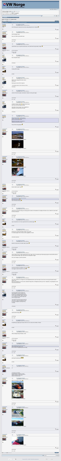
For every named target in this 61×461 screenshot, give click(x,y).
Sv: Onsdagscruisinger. (20, 24)
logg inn (12, 11)
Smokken (4, 66)
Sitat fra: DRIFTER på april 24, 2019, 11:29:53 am (18, 345)
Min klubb (6, 19)
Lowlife (3, 365)
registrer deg (17, 11)
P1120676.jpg (14, 417)
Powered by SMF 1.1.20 (25, 459)
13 (9, 452)
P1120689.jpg (14, 426)
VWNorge (3, 19)
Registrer (16, 17)
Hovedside (5, 17)
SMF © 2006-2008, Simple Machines (34, 459)
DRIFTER (4, 43)
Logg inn (13, 17)
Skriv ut (57, 452)
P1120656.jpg (14, 389)
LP (9, 19)
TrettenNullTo (4, 31)
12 (8, 452)
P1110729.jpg (14, 139)
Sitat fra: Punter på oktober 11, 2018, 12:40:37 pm (18, 117)
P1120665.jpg (14, 398)
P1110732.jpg (14, 148)
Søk (10, 17)
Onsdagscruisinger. (13, 19)
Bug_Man (4, 24)
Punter (3, 54)
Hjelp (9, 17)
